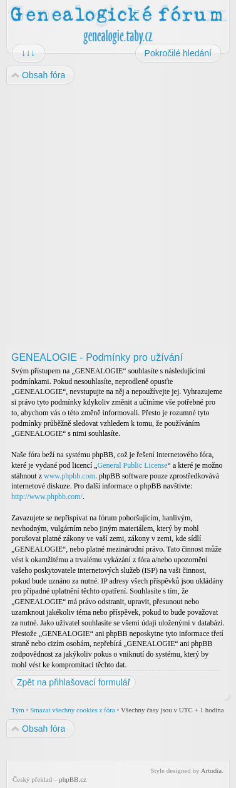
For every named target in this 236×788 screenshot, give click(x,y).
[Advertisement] (117, 215)
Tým (17, 710)
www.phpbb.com (69, 476)
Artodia (211, 770)
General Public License (133, 465)
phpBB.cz (72, 779)
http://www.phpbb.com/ (47, 496)
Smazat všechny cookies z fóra (72, 710)
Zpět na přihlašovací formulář (73, 682)
